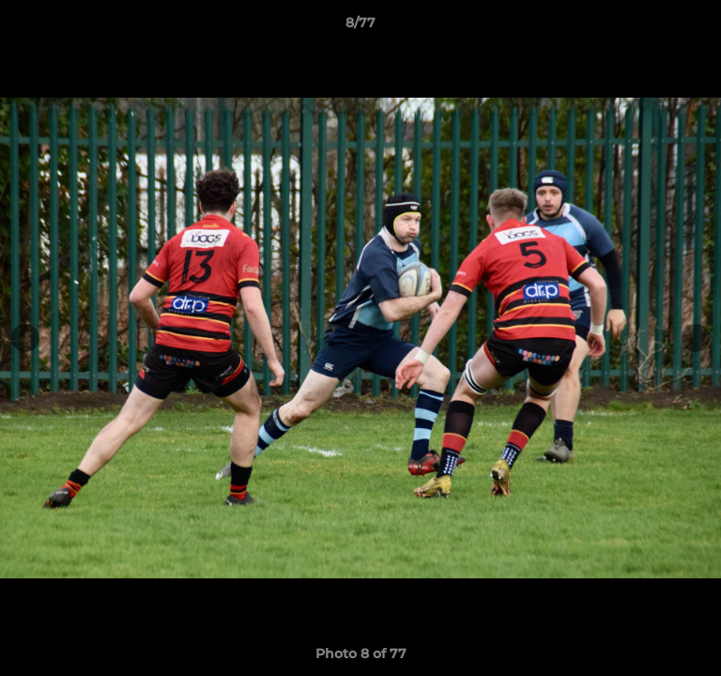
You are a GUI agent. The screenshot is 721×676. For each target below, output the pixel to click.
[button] (698, 27)
